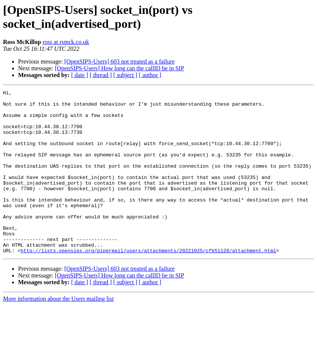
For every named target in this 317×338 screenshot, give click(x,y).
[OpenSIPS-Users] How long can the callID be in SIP (119, 68)
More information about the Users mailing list (58, 331)
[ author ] (150, 75)
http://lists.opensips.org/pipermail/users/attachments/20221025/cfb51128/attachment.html (148, 283)
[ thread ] (101, 75)
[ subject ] (125, 75)
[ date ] (79, 75)
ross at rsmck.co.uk (66, 42)
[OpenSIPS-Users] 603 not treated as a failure (119, 61)
